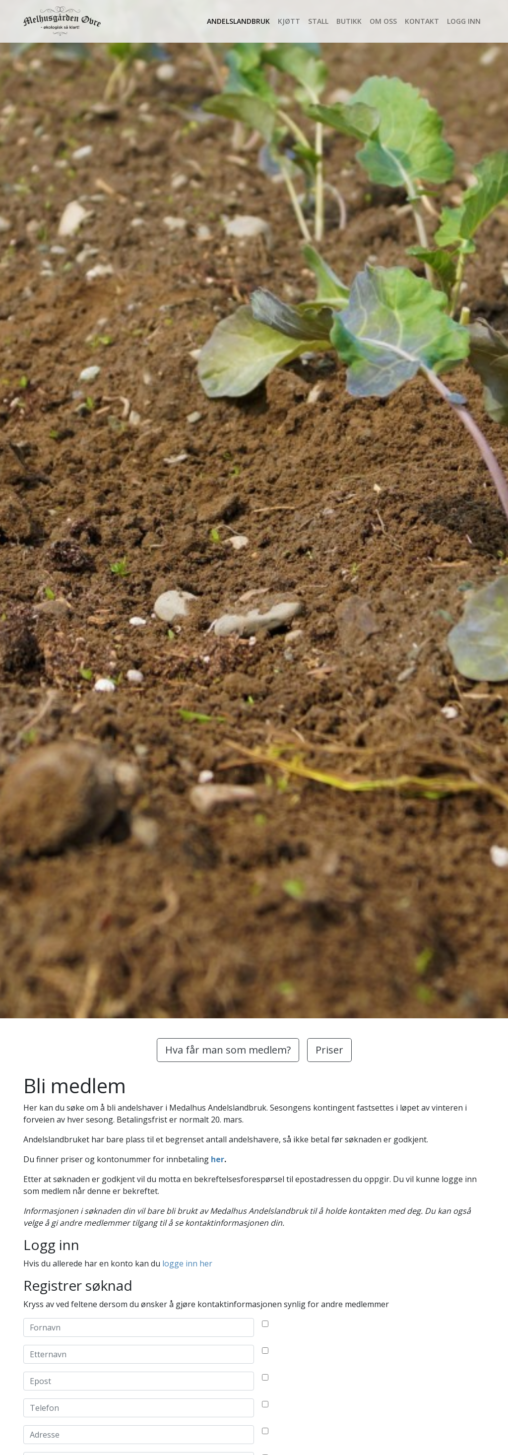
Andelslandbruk (238, 21)
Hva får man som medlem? (228, 1050)
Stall (318, 21)
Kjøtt (289, 21)
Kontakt (422, 21)
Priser (329, 1050)
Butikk (349, 21)
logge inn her (187, 1263)
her (217, 1159)
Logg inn (464, 21)
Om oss (383, 21)
